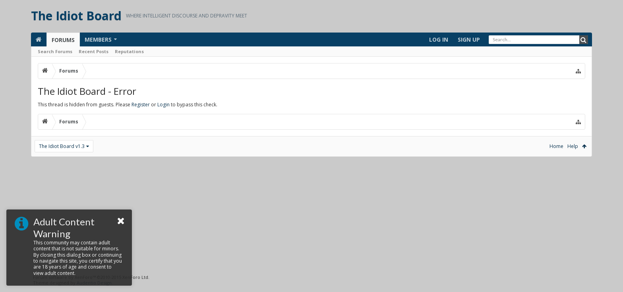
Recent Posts (93, 51)
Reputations (129, 51)
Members (98, 39)
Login (163, 104)
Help (572, 146)
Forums (63, 40)
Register (141, 104)
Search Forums (55, 51)
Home (556, 146)
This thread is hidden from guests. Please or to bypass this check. (127, 104)
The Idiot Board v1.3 (62, 146)
